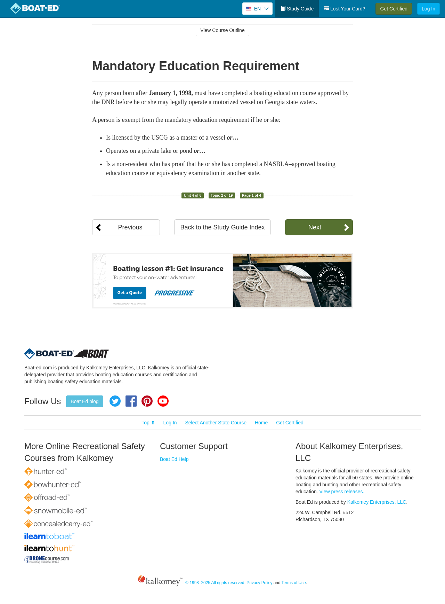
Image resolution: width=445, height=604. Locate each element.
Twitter (115, 401)
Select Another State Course (215, 422)
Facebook (131, 401)
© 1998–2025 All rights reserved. (215, 582)
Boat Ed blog (84, 401)
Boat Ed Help (174, 459)
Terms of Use (294, 582)
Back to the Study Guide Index (222, 227)
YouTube (163, 401)
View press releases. (341, 491)
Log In (428, 8)
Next (314, 227)
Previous (130, 227)
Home (261, 422)
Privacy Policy (259, 582)
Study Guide (297, 8)
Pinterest (147, 401)
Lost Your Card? (344, 8)
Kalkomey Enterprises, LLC (376, 502)
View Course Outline (222, 30)
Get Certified (393, 8)
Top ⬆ (148, 422)
